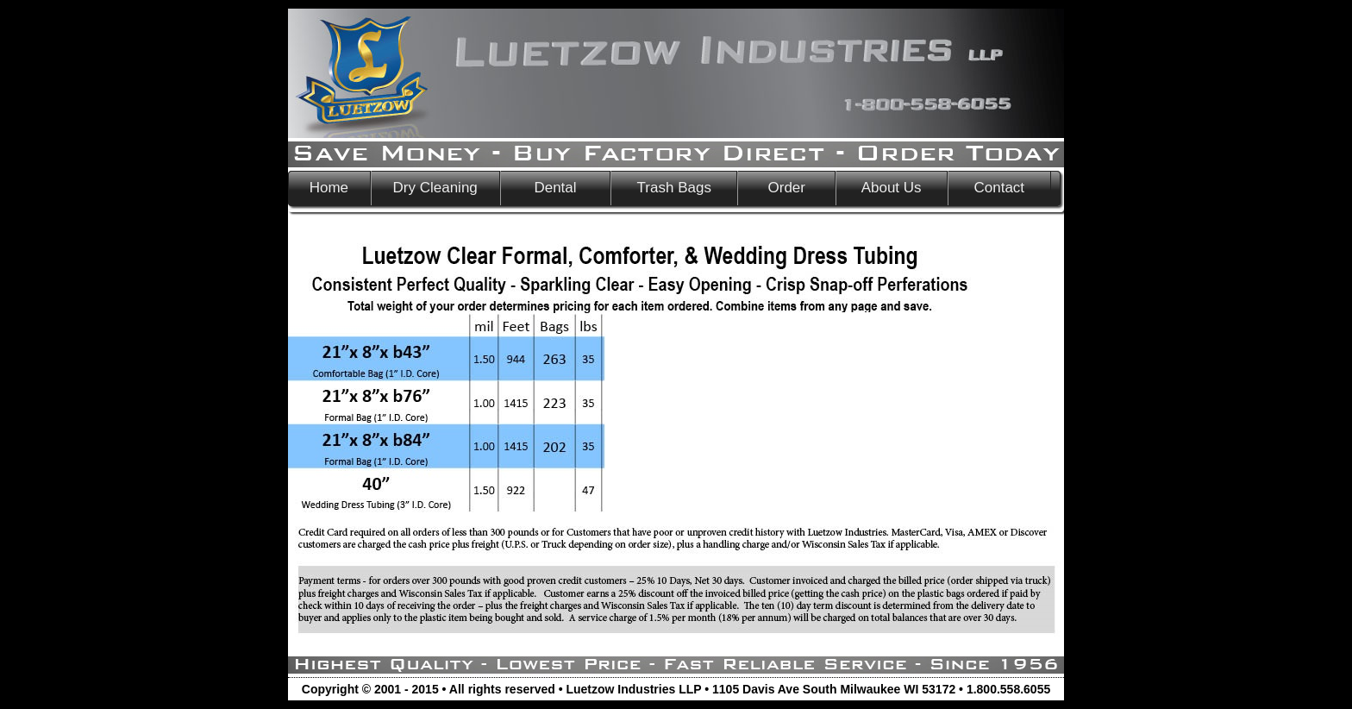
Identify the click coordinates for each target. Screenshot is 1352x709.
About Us (892, 187)
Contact (999, 187)
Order (786, 187)
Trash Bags (674, 187)
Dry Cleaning (435, 187)
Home (329, 187)
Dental (555, 187)
